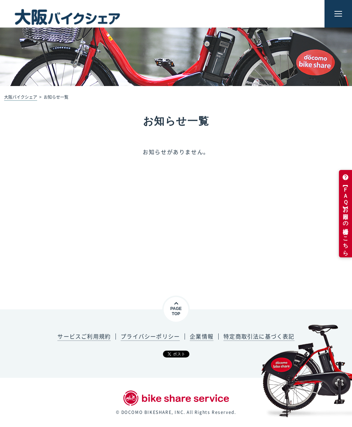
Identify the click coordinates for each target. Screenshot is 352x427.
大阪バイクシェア (20, 97)
